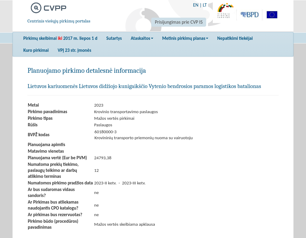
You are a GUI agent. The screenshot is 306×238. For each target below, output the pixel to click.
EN (195, 5)
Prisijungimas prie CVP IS (179, 22)
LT (205, 5)
